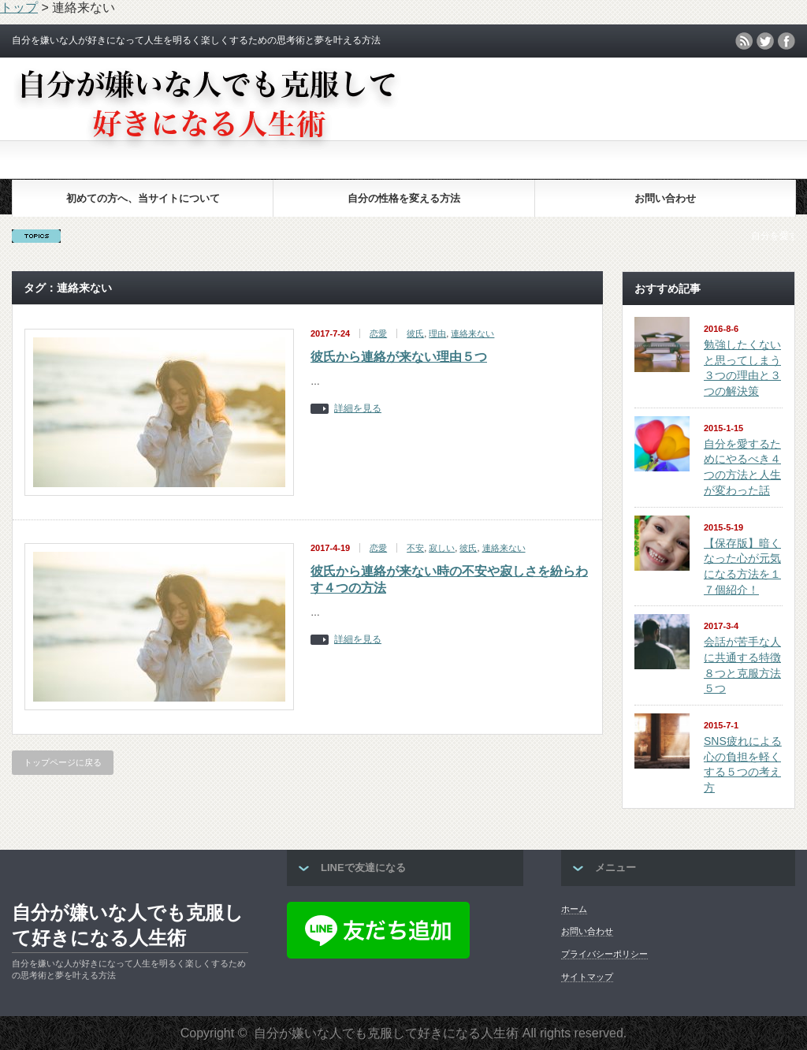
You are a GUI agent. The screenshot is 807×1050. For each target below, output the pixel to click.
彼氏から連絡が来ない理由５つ (399, 356)
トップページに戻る (63, 762)
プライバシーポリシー (604, 954)
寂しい (442, 548)
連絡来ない (472, 333)
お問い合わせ (665, 198)
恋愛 (378, 333)
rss (744, 41)
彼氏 (415, 333)
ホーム (574, 909)
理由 (437, 333)
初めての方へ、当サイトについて (143, 198)
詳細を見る (357, 409)
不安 (415, 548)
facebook (786, 41)
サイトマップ (587, 976)
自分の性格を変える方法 (404, 198)
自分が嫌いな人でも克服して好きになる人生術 (128, 925)
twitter (765, 41)
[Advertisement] (403, 134)
